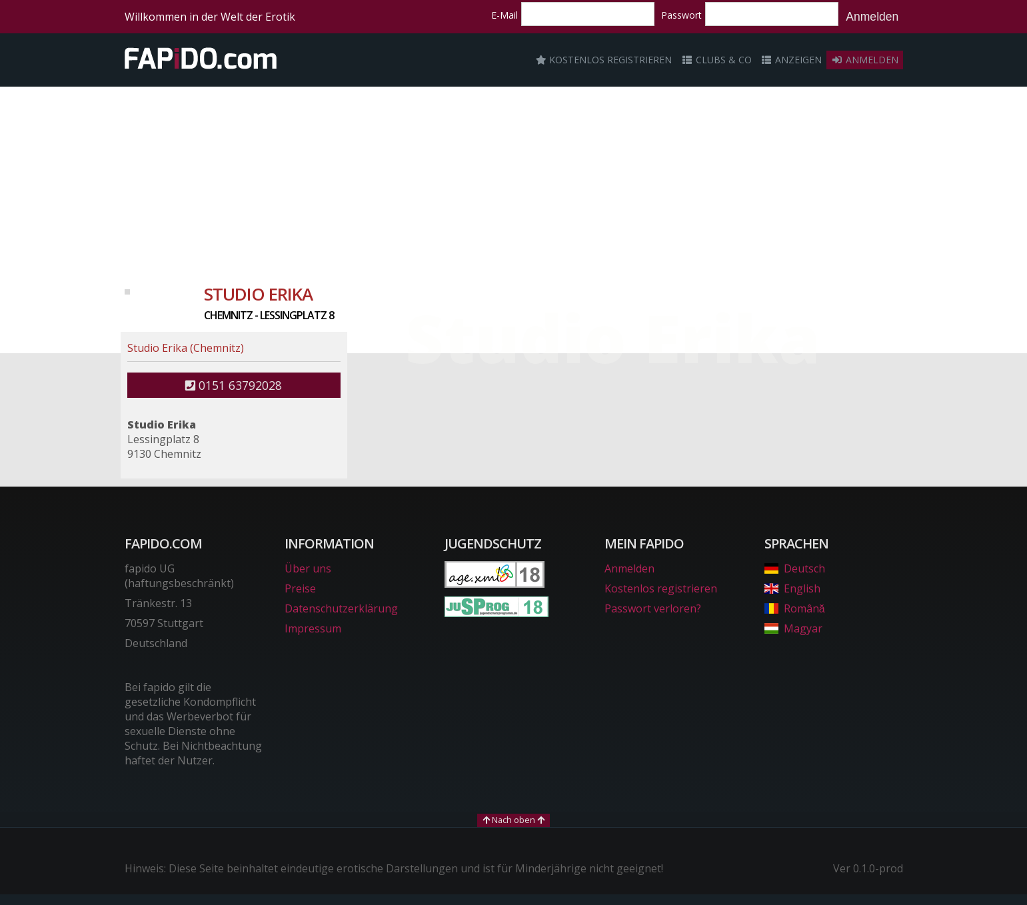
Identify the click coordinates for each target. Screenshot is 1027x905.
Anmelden (872, 16)
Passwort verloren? (652, 608)
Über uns (308, 568)
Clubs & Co (716, 59)
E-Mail (504, 15)
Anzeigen (791, 59)
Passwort (681, 15)
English (792, 588)
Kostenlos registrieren (604, 59)
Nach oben (513, 820)
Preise (300, 588)
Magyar (793, 628)
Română (794, 608)
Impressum (313, 628)
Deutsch (794, 568)
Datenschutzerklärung (341, 608)
